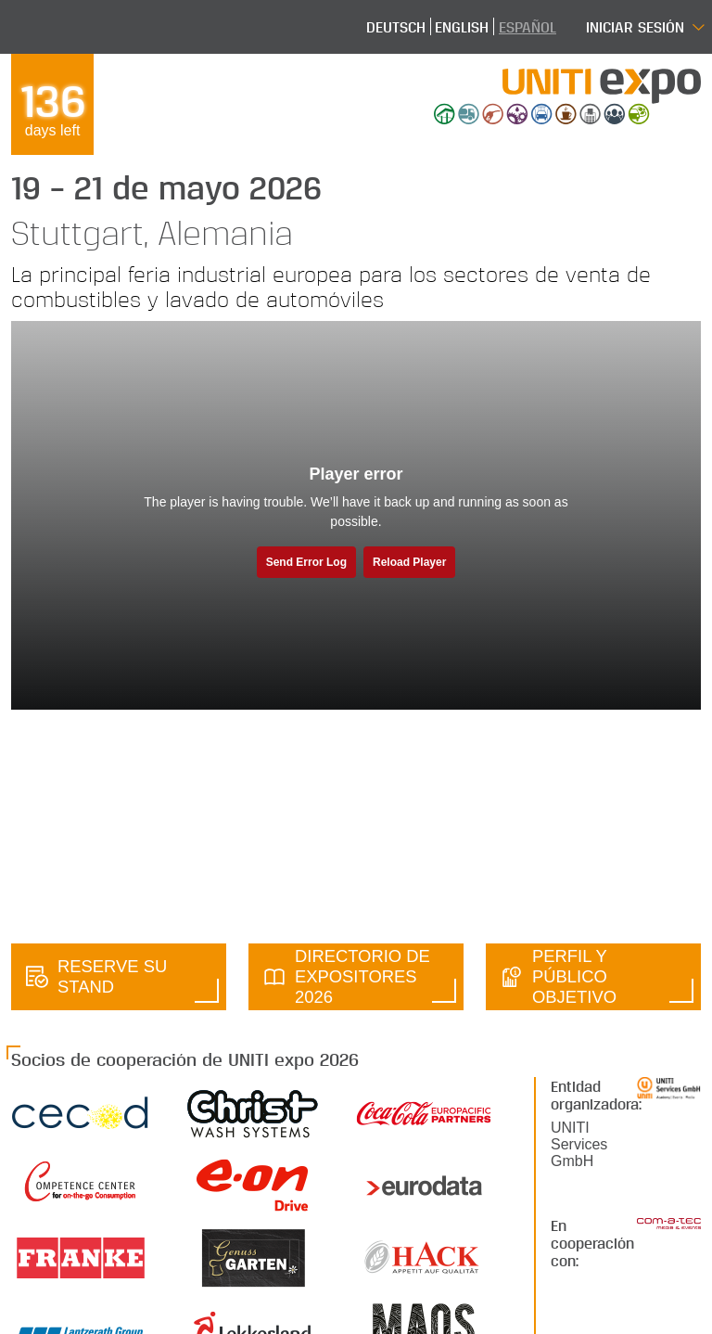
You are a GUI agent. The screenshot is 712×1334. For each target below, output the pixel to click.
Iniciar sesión (635, 26)
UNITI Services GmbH (579, 1144)
